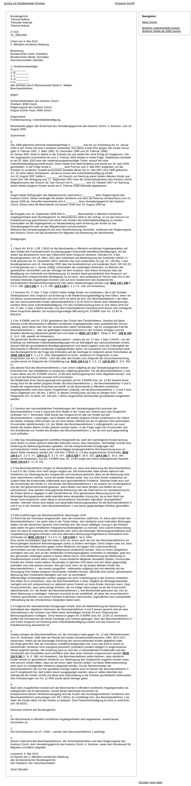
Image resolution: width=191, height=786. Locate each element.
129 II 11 (42, 455)
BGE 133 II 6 (19, 461)
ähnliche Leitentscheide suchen (161, 27)
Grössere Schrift (125, 3)
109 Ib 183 (125, 333)
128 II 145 (60, 286)
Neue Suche (149, 22)
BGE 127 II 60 (88, 333)
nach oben (156, 782)
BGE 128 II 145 (20, 355)
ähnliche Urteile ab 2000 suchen (161, 31)
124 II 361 (101, 455)
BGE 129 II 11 (79, 361)
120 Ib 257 (108, 361)
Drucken (40, 3)
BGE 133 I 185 (119, 283)
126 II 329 (72, 455)
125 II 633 (69, 537)
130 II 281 (30, 286)
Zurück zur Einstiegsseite (19, 3)
